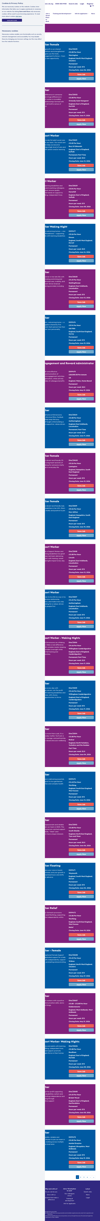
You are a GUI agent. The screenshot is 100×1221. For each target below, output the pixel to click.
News (93, 13)
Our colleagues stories (70, 1194)
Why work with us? (51, 1189)
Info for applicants (81, 13)
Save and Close (12, 20)
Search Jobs (73, 4)
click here (19, 16)
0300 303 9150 (61, 4)
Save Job (81, 74)
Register (90, 4)
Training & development (69, 1199)
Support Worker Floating (45, 865)
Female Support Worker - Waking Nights (55, 638)
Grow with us (51, 1195)
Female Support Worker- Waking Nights (54, 1041)
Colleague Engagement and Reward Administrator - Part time (62, 365)
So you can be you (51, 1192)
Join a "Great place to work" (69, 1190)
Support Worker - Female (45, 950)
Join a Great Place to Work (48, 17)
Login (82, 4)
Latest (88, 1189)
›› (93, 1177)
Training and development (62, 13)
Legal (88, 1197)
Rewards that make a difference (51, 1198)
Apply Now (81, 78)
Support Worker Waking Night (48, 226)
